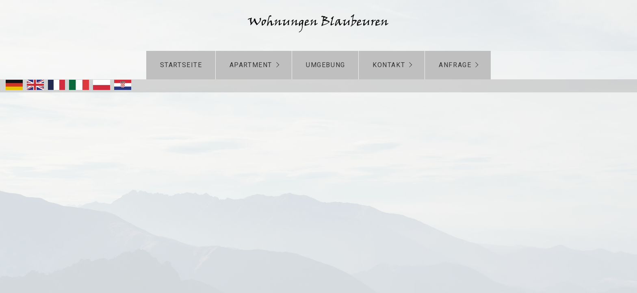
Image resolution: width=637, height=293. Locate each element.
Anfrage (455, 65)
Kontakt (389, 65)
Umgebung (325, 65)
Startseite (181, 65)
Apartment (251, 65)
